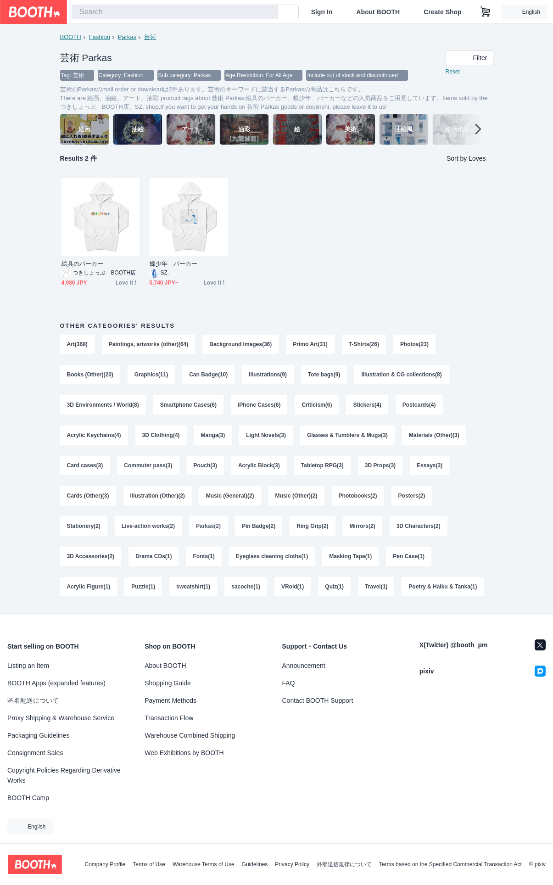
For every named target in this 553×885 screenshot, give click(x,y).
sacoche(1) (245, 586)
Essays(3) (429, 465)
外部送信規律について (344, 864)
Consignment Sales (35, 752)
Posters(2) (411, 496)
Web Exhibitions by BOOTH (184, 752)
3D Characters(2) (419, 526)
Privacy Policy (292, 864)
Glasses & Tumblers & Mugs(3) (347, 435)
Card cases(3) (85, 465)
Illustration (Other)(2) (157, 496)
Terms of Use (149, 864)
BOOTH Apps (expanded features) (56, 683)
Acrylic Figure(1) (89, 586)
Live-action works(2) (148, 526)
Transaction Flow (169, 718)
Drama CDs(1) (153, 556)
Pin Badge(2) (258, 526)
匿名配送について (33, 700)
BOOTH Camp (28, 797)
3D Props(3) (380, 465)
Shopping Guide (167, 683)
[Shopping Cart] (485, 12)
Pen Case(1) (409, 556)
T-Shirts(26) (364, 344)
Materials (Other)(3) (434, 435)
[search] (268, 12)
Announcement (303, 665)
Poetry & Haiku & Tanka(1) (442, 586)
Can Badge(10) (208, 374)
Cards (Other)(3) (88, 496)
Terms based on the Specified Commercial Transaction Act (450, 864)
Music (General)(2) (230, 496)
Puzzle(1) (143, 586)
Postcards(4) (419, 405)
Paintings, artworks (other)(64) (148, 344)
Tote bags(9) (324, 374)
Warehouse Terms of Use (204, 864)
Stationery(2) (84, 526)
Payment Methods (170, 700)
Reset (453, 71)
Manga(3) (213, 435)
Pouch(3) (205, 465)
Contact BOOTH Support (317, 700)
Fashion (99, 37)
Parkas (127, 37)
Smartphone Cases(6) (188, 405)
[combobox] (175, 12)
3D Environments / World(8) (103, 405)
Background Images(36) (240, 344)
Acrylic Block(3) (259, 465)
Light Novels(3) (266, 435)
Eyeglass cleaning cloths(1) (272, 556)
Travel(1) (376, 586)
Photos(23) (414, 344)
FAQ (288, 683)
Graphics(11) (151, 374)
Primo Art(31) (310, 344)
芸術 (150, 37)
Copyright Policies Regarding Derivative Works (64, 775)
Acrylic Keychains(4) (94, 435)
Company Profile (104, 864)
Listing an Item (28, 665)
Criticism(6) (317, 405)
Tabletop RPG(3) (322, 465)
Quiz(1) (334, 586)
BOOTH (70, 37)
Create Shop (442, 12)
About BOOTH (378, 12)
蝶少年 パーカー (174, 263)
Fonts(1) (203, 556)
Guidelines (255, 864)
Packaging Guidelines (38, 735)
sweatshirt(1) (193, 586)
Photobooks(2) (358, 496)
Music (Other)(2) (296, 496)
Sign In (322, 12)
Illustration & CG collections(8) (401, 374)
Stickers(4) (367, 405)
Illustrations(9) (268, 374)
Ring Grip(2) (312, 526)
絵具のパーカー (82, 263)
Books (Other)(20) (90, 374)
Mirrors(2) (362, 526)
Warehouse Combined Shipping (190, 735)
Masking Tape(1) (350, 556)
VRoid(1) (292, 586)
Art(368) (77, 344)
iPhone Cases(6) (259, 405)
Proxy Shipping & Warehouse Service (60, 718)
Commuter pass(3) (148, 465)
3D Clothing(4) (161, 435)
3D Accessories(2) (91, 556)
